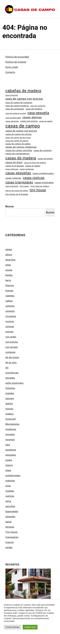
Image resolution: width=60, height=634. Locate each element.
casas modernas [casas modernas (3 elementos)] (27, 169)
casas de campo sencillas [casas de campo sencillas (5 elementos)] (18, 150)
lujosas (9, 409)
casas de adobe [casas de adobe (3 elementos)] (45, 121)
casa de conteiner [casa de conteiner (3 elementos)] (37, 106)
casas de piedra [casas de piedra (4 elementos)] (45, 159)
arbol (8, 265)
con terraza (11, 347)
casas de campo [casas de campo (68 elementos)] (22, 125)
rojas (8, 486)
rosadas (9, 491)
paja (7, 444)
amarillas (10, 260)
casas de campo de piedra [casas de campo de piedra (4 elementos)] (18, 144)
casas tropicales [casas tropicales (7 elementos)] (44, 182)
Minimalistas (12, 424)
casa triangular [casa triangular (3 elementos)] (11, 186)
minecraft (10, 419)
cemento (10, 311)
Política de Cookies (15, 62)
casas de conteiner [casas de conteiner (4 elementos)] (43, 150)
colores (9, 331)
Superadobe (11, 511)
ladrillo (9, 403)
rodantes (10, 480)
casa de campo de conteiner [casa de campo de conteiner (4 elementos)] (18, 103)
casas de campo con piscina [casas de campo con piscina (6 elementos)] (21, 131)
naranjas (10, 439)
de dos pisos (12, 357)
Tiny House (11, 532)
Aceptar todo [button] (30, 627)
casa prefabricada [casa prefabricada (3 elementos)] (13, 118)
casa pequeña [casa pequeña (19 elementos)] (38, 113)
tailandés (10, 516)
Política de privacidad (17, 57)
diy (7, 367)
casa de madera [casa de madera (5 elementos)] (34, 109)
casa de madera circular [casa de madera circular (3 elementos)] (15, 113)
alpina (8, 254)
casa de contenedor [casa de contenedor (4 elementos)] (14, 109)
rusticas (9, 496)
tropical (9, 542)
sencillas (10, 506)
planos (9, 465)
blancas (9, 285)
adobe (8, 249)
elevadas (10, 378)
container (10, 352)
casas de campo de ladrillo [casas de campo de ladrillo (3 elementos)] (17, 141)
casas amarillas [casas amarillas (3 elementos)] (12, 121)
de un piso (11, 362)
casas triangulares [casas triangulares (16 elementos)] (19, 182)
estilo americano (14, 383)
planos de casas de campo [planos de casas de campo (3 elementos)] (16, 191)
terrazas (9, 527)
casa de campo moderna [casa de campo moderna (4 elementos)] (17, 106)
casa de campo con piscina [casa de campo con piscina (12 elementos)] (24, 98)
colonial (9, 326)
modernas (10, 429)
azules (8, 270)
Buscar (9, 206)
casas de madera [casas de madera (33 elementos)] (20, 158)
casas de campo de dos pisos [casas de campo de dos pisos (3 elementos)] (18, 138)
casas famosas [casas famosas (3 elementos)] (11, 169)
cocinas (9, 321)
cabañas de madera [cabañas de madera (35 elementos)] (23, 91)
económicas (11, 373)
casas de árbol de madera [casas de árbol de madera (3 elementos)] (35, 163)
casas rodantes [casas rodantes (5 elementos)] (13, 178)
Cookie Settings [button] (12, 627)
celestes (10, 306)
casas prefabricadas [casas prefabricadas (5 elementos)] (43, 173)
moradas (10, 434)
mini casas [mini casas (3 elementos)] (24, 186)
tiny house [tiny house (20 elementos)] (38, 190)
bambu (9, 275)
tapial (8, 522)
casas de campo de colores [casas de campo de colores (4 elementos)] (18, 134)
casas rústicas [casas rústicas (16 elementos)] (34, 178)
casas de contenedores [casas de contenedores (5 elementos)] (17, 153)
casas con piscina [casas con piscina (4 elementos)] (29, 121)
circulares (10, 316)
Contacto (10, 72)
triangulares (11, 537)
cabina (9, 301)
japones (9, 398)
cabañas (10, 295)
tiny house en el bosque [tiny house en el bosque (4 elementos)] (16, 194)
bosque (9, 290)
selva (8, 501)
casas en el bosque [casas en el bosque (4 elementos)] (14, 166)
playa (8, 470)
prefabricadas (12, 475)
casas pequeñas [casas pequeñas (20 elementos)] (18, 173)
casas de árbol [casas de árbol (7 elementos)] (14, 162)
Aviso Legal (11, 67)
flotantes (10, 388)
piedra (8, 460)
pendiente (10, 450)
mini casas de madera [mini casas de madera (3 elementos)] (40, 186)
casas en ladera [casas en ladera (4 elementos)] (32, 166)
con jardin (10, 337)
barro (8, 280)
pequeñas (10, 455)
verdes (9, 547)
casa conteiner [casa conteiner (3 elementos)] (11, 95)
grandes (9, 393)
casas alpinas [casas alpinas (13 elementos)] (32, 117)
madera (9, 414)
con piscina (11, 342)
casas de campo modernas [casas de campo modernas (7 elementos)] (21, 147)
